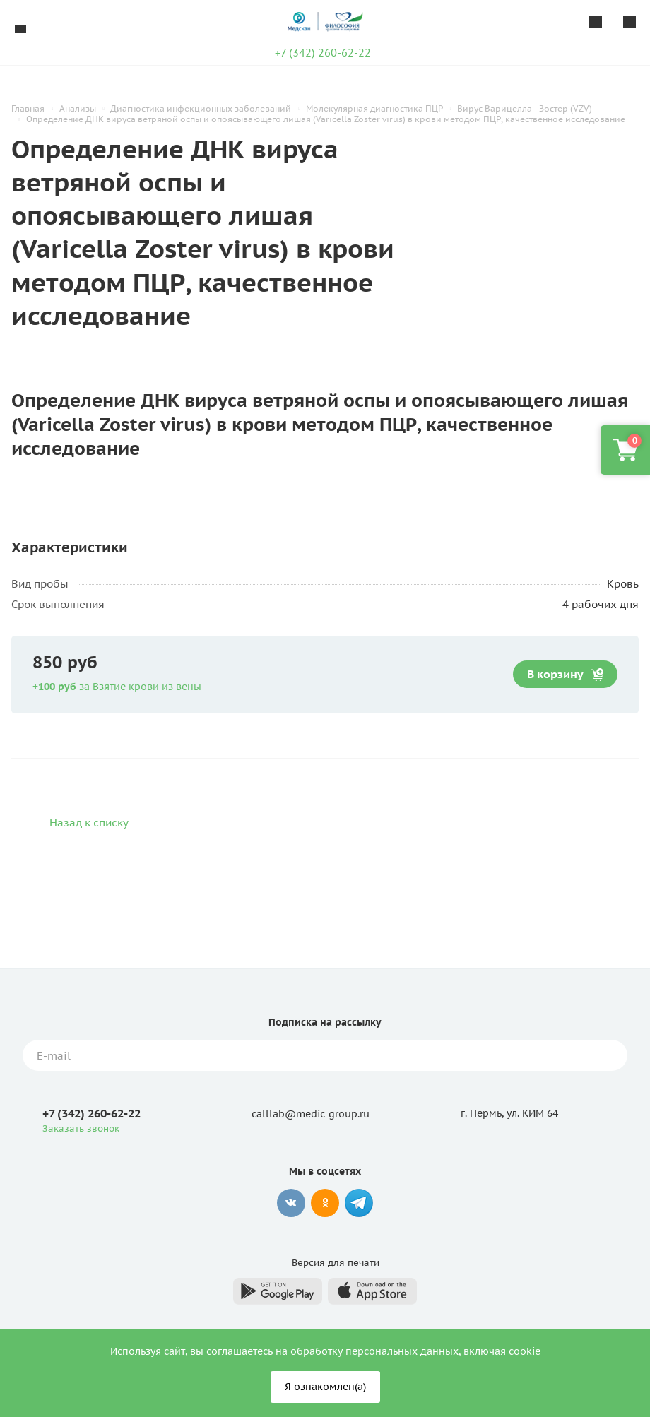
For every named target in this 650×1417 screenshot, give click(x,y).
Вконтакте (291, 1203)
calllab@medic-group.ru (311, 1114)
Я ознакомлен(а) (325, 1386)
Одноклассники (325, 1203)
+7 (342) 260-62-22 (323, 52)
